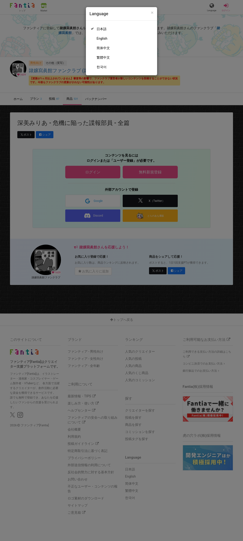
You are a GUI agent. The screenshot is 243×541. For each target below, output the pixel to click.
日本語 (102, 29)
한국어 (102, 67)
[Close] (152, 12)
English (102, 38)
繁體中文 (103, 57)
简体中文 (103, 48)
